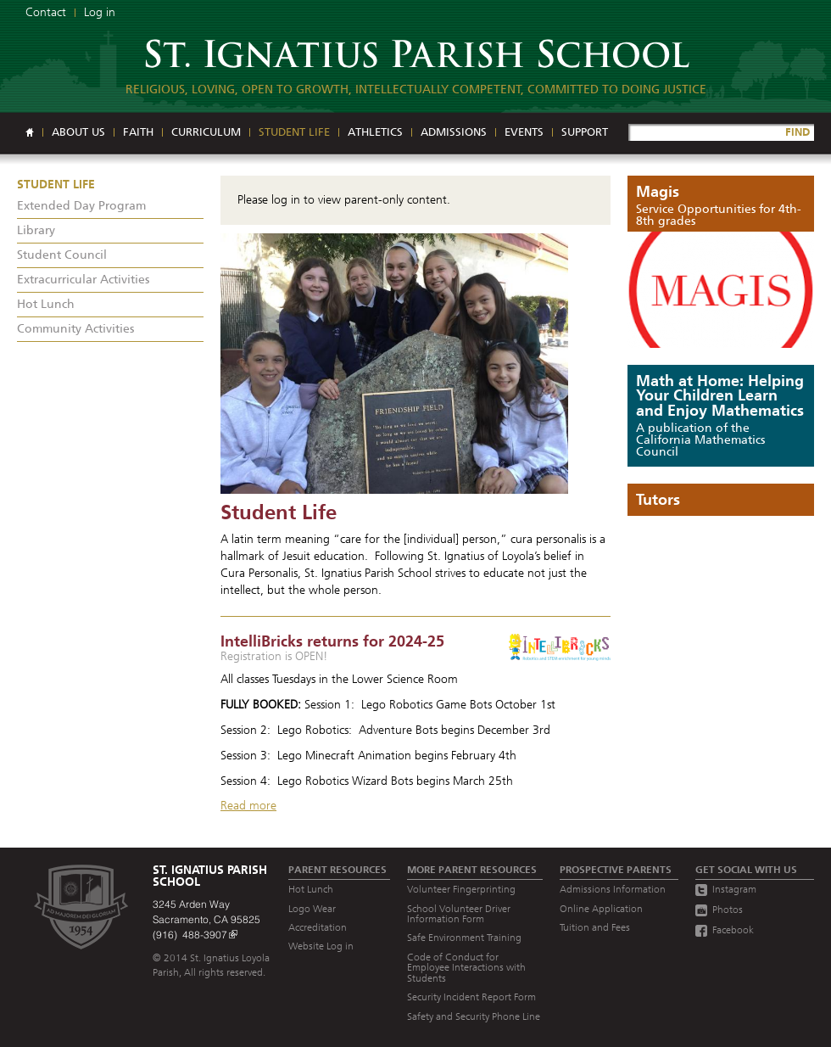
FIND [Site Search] (797, 132)
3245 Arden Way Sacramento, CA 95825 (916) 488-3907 (206, 919)
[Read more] (415, 363)
